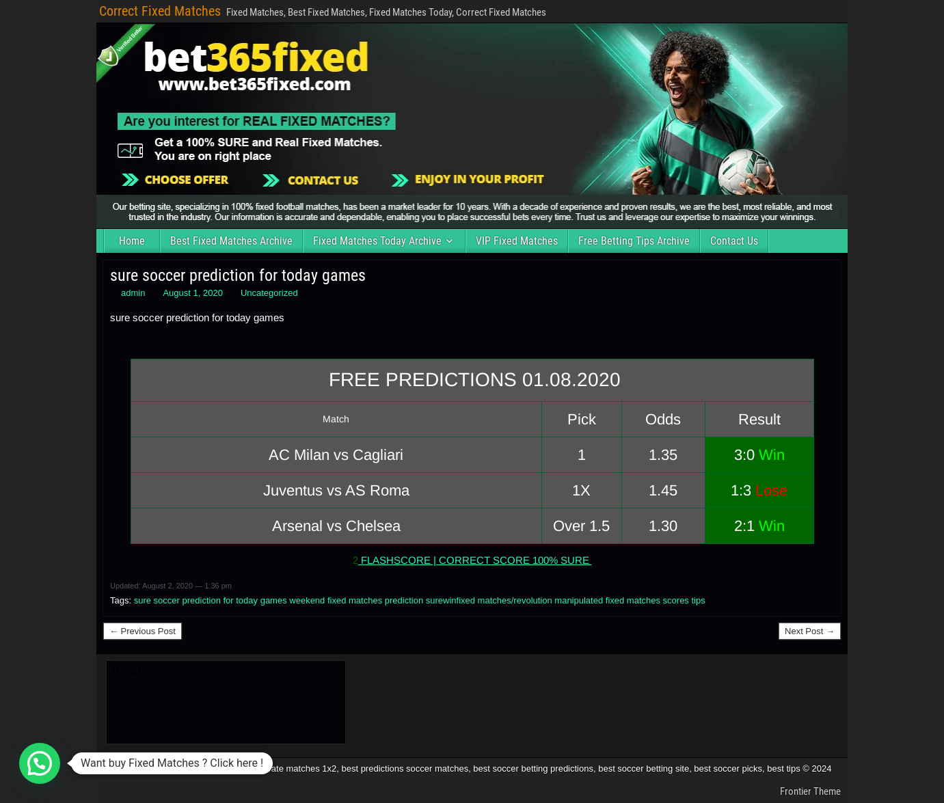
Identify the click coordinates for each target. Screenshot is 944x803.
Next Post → (810, 631)
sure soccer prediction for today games (238, 275)
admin (133, 293)
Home (132, 240)
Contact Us (734, 240)
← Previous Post (142, 631)
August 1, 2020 (192, 293)
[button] (39, 763)
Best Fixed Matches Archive (231, 240)
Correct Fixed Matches (160, 11)
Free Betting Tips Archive (634, 240)
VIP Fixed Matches (517, 240)
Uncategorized (269, 293)
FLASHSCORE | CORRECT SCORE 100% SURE (475, 560)
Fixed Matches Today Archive (377, 240)
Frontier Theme (810, 791)
